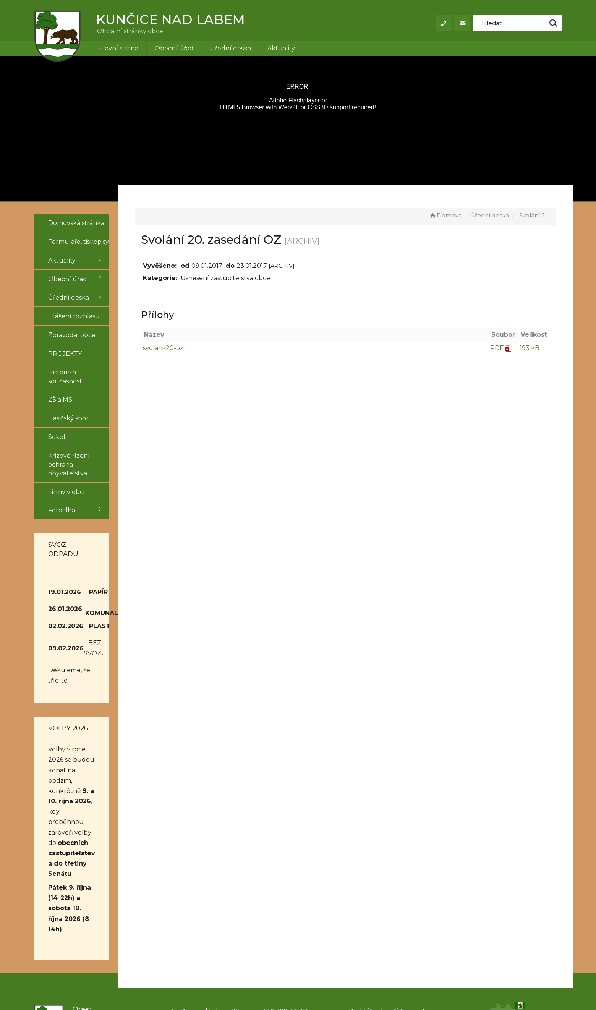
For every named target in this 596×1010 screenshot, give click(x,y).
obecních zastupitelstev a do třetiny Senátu (77, 774)
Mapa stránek (369, 910)
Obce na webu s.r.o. (403, 982)
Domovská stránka (448, 215)
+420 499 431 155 (284, 901)
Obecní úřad (174, 48)
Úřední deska (230, 48)
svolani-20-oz (190, 348)
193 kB (529, 348)
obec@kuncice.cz (286, 910)
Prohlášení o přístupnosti (387, 901)
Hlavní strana (118, 48)
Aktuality (281, 48)
